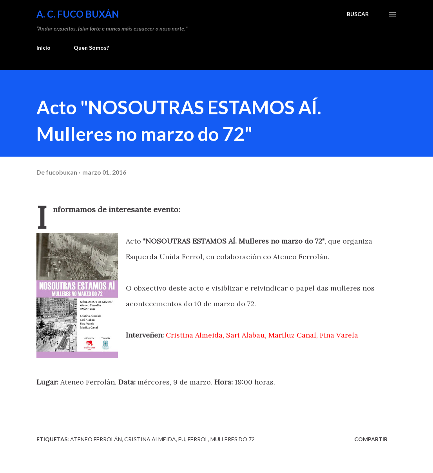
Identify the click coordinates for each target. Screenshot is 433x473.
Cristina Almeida (150, 439)
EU (181, 439)
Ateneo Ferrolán (96, 439)
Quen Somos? (91, 47)
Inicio (43, 47)
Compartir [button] (371, 439)
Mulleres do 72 (232, 439)
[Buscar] (358, 14)
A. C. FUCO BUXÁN (77, 14)
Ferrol (198, 439)
